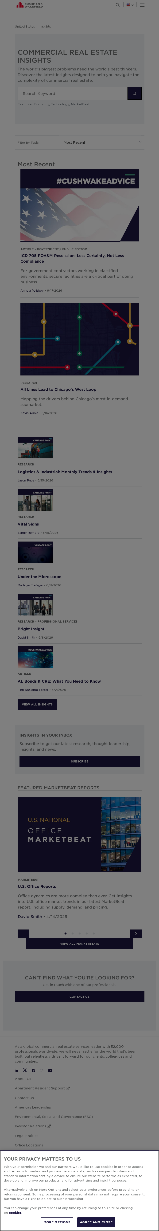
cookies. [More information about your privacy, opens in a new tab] (15, 1215)
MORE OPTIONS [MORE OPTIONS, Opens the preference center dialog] (57, 1225)
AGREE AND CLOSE (96, 1225)
